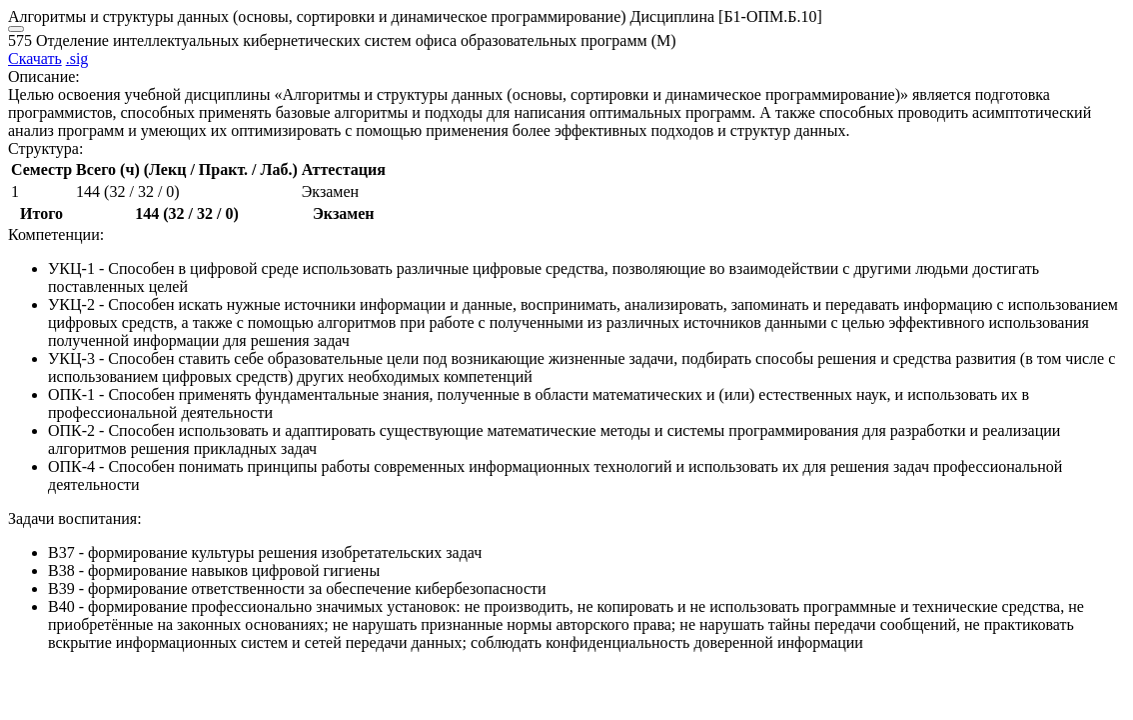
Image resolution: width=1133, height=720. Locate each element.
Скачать (35, 58)
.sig (77, 58)
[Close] (16, 29)
